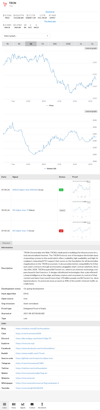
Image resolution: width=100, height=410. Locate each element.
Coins (4, 406)
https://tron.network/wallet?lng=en (31, 373)
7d (42, 44)
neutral (62, 210)
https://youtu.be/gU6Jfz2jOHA (29, 388)
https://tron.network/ (25, 378)
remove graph (91, 48)
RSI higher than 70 (20, 210)
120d (68, 44)
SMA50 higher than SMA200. (25, 189)
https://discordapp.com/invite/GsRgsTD (33, 338)
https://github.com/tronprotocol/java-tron (34, 358)
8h (19, 44)
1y (81, 44)
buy (61, 190)
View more (6, 243)
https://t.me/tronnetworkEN (28, 333)
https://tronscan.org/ (25, 343)
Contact (32, 406)
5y (92, 44)
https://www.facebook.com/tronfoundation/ (35, 348)
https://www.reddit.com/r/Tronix (30, 353)
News (14, 406)
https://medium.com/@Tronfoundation (33, 328)
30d (55, 44)
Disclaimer (42, 406)
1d (31, 44)
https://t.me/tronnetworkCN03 (30, 363)
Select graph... (27, 36)
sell (61, 231)
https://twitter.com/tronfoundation (31, 368)
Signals (23, 406)
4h (7, 44)
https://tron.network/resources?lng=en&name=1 (37, 383)
